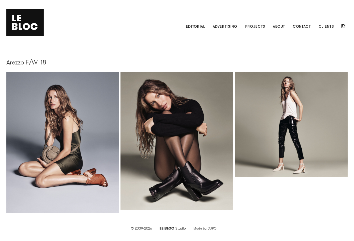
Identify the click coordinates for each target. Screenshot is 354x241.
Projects (255, 26)
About (279, 26)
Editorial (195, 26)
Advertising (225, 26)
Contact (302, 26)
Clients (326, 26)
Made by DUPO (205, 228)
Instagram (343, 26)
